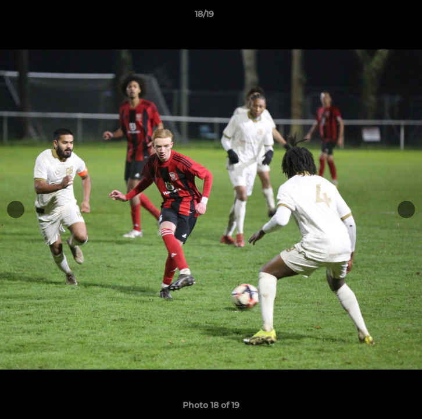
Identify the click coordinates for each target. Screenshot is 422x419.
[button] (380, 17)
